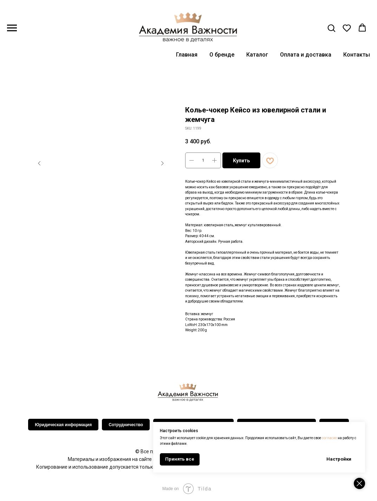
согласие (330, 438)
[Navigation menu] (12, 28)
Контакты (356, 54)
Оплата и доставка (305, 54)
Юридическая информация (63, 424)
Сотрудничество (126, 424)
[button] (331, 28)
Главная (186, 54)
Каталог (257, 54)
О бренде (221, 54)
